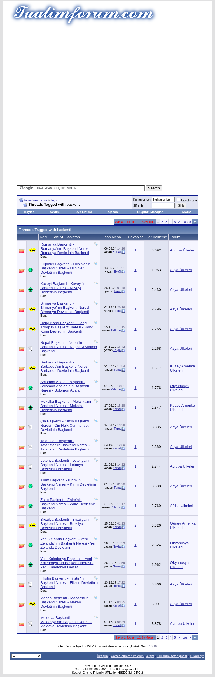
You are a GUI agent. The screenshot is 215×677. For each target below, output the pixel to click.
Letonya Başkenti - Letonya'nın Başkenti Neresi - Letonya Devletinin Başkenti (66, 464)
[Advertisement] (116, 67)
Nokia (117, 546)
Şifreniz (138, 205)
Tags (54, 200)
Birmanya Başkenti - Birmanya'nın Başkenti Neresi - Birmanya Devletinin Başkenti (66, 307)
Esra (43, 256)
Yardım (54, 212)
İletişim (102, 656)
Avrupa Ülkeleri (182, 250)
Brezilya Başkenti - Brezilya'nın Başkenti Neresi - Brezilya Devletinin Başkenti (66, 523)
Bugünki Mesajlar (150, 212)
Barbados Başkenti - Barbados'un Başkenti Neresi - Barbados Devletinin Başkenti (65, 366)
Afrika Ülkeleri (181, 506)
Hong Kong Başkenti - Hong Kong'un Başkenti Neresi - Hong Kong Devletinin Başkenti (66, 327)
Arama (186, 212)
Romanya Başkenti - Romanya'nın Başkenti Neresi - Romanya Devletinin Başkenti (66, 248)
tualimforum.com (35, 200)
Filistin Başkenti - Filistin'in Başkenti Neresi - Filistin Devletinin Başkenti (69, 582)
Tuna (117, 369)
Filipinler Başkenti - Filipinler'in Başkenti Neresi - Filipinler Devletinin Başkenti (65, 268)
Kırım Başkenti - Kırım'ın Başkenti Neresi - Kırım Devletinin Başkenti (68, 484)
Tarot (117, 291)
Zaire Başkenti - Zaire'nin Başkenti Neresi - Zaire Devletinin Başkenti (68, 504)
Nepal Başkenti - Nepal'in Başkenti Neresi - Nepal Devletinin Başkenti (68, 346)
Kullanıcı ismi (142, 199)
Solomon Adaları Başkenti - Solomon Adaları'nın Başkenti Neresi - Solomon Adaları (64, 386)
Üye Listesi (83, 212)
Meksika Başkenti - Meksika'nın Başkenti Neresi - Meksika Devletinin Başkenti (66, 405)
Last (187, 221)
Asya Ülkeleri (181, 270)
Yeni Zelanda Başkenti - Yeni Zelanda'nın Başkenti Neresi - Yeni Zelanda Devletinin (68, 543)
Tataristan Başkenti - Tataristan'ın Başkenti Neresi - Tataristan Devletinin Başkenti (65, 445)
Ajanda (113, 212)
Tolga (117, 310)
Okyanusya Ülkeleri (179, 388)
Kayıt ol (29, 212)
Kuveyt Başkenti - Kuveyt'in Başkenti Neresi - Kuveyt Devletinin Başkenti (62, 288)
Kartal (117, 251)
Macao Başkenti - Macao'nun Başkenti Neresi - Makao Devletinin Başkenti (64, 602)
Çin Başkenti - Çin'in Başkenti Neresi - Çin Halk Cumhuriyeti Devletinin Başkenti (65, 425)
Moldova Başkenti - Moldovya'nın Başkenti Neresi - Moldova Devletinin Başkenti (66, 622)
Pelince (116, 330)
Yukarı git (197, 656)
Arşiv (150, 656)
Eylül (117, 271)
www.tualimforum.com (127, 656)
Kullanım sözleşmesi (172, 656)
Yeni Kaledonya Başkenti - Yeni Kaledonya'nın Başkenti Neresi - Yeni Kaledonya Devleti (66, 563)
